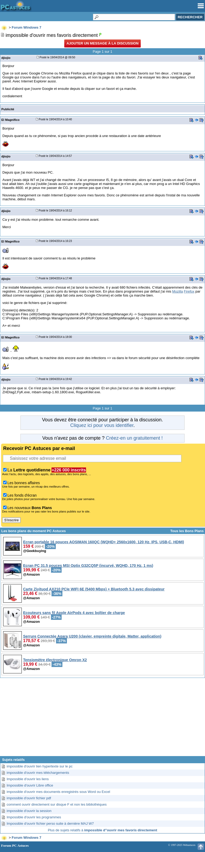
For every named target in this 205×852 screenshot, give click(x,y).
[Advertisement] (102, 719)
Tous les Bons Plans (187, 531)
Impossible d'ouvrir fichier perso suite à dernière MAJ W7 (50, 823)
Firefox (189, 291)
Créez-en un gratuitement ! (134, 438)
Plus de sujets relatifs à (102, 830)
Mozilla (177, 291)
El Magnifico (10, 119)
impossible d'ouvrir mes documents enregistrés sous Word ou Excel (58, 792)
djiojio (5, 57)
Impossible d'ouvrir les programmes (34, 817)
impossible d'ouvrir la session (29, 811)
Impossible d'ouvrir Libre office (30, 785)
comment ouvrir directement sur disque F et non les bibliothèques (56, 804)
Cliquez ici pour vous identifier (101, 425)
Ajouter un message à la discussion (102, 43)
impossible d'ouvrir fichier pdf (29, 798)
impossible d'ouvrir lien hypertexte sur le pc (39, 766)
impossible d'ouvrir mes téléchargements (38, 773)
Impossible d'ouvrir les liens (28, 779)
